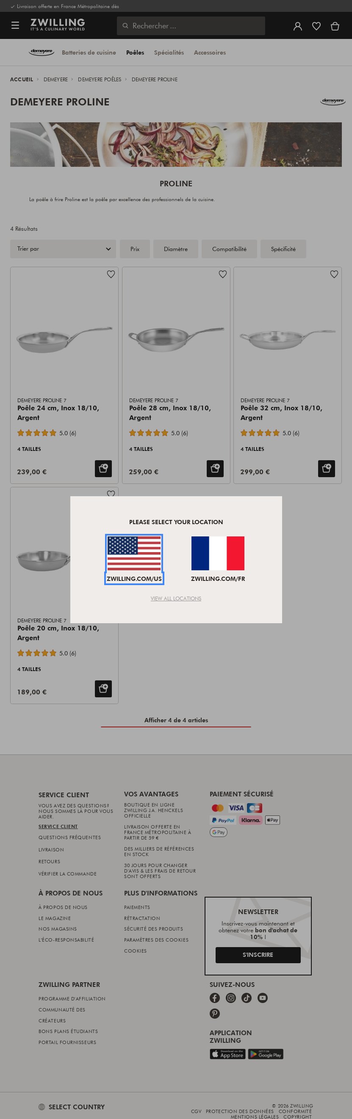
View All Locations (176, 598)
